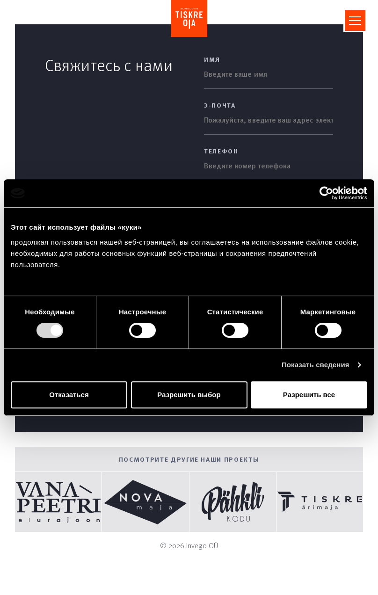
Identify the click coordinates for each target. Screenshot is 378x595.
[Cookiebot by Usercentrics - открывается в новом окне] (326, 193)
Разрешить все (309, 395)
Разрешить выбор (188, 395)
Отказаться (68, 395)
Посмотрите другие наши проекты (189, 459)
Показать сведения (315, 365)
